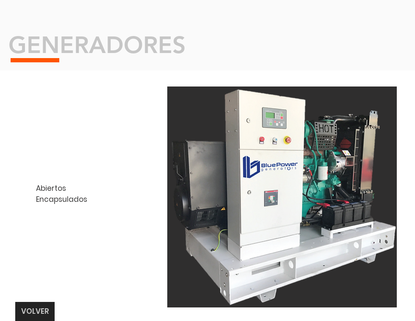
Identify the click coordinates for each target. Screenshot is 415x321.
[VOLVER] (35, 311)
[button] (282, 197)
